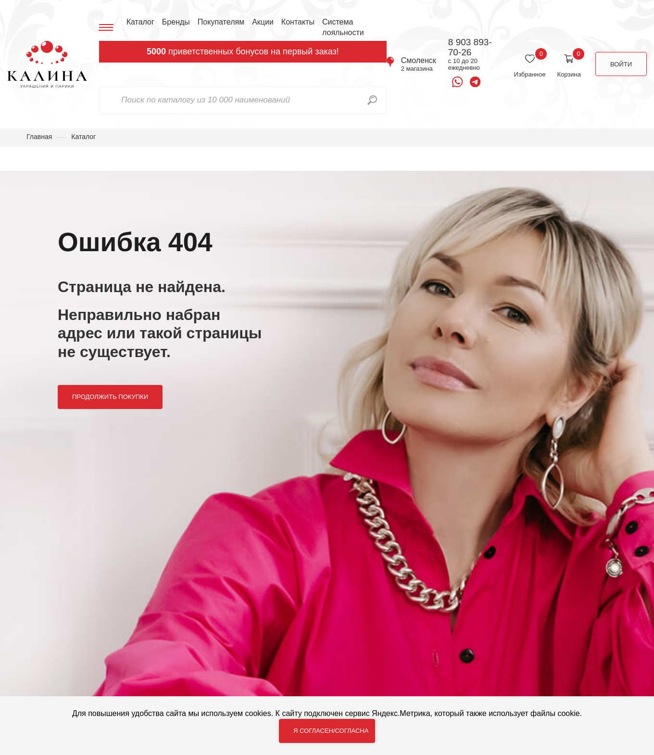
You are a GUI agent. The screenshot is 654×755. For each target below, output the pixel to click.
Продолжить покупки (110, 396)
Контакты (297, 22)
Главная (39, 137)
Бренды (176, 22)
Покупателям (221, 22)
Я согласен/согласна (330, 730)
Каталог (140, 22)
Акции (263, 22)
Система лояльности (343, 27)
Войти (621, 64)
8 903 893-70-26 (470, 47)
